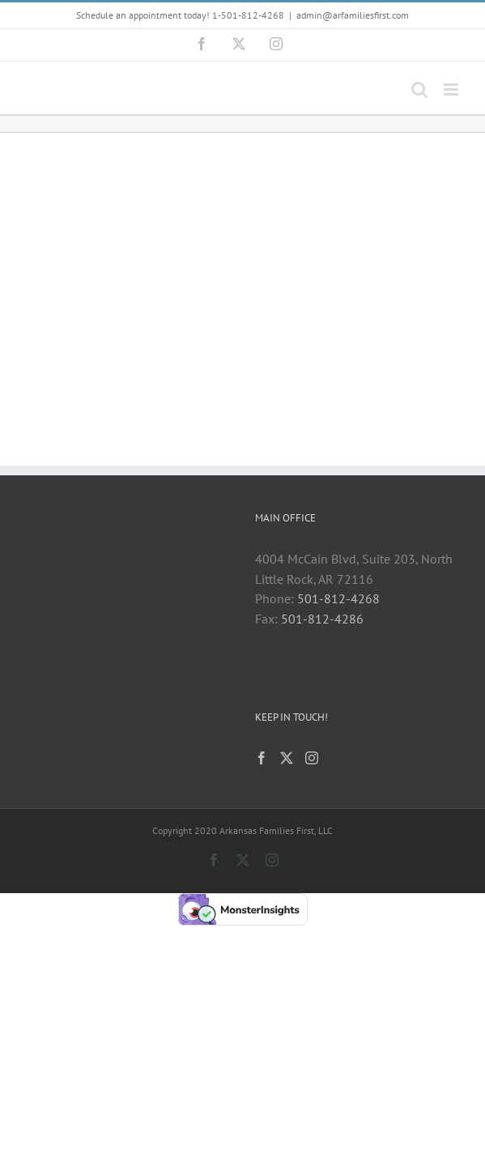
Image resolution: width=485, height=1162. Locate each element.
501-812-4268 (338, 598)
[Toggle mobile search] (419, 89)
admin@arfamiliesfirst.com (352, 15)
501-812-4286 (322, 619)
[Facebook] (261, 757)
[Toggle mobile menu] (452, 89)
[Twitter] (286, 757)
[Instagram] (311, 757)
